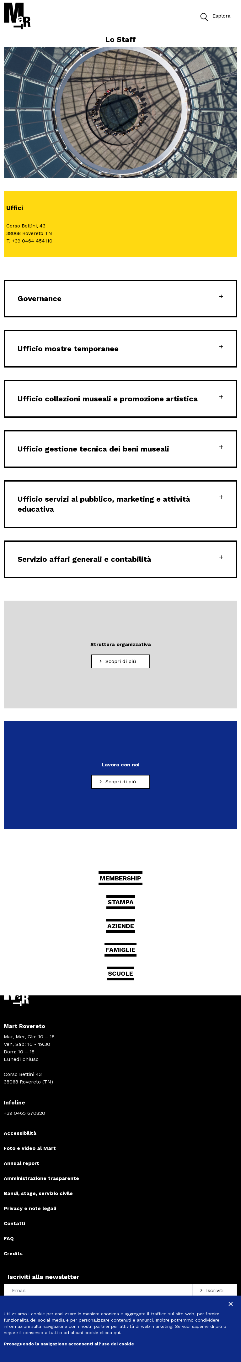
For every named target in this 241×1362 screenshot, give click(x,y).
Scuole (120, 973)
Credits (13, 1253)
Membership (120, 878)
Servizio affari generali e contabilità (84, 559)
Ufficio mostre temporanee (68, 348)
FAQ (9, 1238)
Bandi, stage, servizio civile (38, 1193)
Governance (40, 298)
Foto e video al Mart (30, 1148)
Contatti (14, 1223)
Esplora (214, 16)
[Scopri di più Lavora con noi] (120, 782)
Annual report (21, 1163)
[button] (203, 16)
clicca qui (110, 1332)
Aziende (120, 926)
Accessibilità (20, 1133)
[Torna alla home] (17, 16)
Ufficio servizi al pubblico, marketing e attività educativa (104, 504)
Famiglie (120, 949)
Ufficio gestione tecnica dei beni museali (93, 449)
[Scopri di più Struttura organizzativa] (120, 661)
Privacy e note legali (30, 1208)
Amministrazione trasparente (41, 1178)
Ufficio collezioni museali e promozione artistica (108, 398)
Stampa (121, 902)
